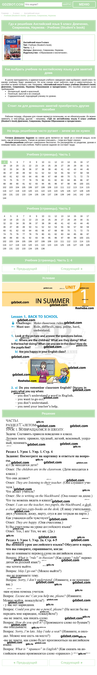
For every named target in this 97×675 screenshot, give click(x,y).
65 (36, 176)
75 (11, 180)
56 (68, 173)
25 (49, 166)
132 (17, 195)
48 (17, 173)
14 (68, 162)
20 (17, 166)
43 (75, 169)
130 (4, 195)
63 (24, 176)
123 (49, 191)
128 (81, 191)
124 (56, 191)
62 (17, 176)
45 (88, 169)
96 (56, 184)
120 (30, 191)
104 (17, 187)
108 (43, 187)
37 (36, 169)
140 (68, 195)
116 (4, 191)
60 (4, 176)
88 (4, 184)
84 (68, 180)
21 (24, 166)
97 (62, 184)
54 (56, 173)
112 (68, 187)
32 (4, 169)
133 (23, 195)
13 (62, 162)
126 (68, 191)
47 (11, 173)
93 (36, 184)
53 (49, 173)
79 (36, 180)
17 (88, 162)
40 (56, 169)
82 (56, 180)
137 (49, 195)
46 (4, 173)
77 (24, 180)
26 (56, 166)
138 (56, 195)
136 (43, 195)
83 (62, 180)
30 (81, 166)
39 (49, 169)
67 (49, 176)
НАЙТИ (67, 4)
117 (11, 191)
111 (62, 187)
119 (23, 191)
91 (24, 184)
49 (24, 173)
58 (81, 173)
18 (4, 166)
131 (11, 195)
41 (62, 169)
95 (49, 184)
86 (81, 180)
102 (4, 187)
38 (43, 169)
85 (75, 180)
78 (30, 180)
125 (62, 191)
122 (43, 191)
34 (17, 169)
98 (68, 184)
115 (88, 187)
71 (75, 176)
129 (88, 191)
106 (30, 187)
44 (81, 169)
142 (81, 195)
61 (11, 176)
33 (11, 169)
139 (62, 195)
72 (81, 176)
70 (68, 176)
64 (30, 176)
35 (24, 169)
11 (49, 162)
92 (30, 184)
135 (36, 195)
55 (62, 173)
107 (36, 187)
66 (43, 176)
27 (62, 166)
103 (11, 187)
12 (56, 162)
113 (75, 187)
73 (88, 176)
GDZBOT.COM (13, 4)
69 (62, 176)
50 (30, 173)
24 (43, 166)
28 (68, 166)
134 (30, 195)
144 (4, 198)
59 (88, 173)
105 (23, 187)
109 (49, 187)
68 (56, 176)
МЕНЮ (84, 4)
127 (75, 191)
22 (30, 166)
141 (75, 195)
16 (81, 162)
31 (88, 166)
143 (88, 195)
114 (81, 187)
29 (75, 166)
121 (36, 191)
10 (43, 162)
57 (75, 173)
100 (81, 184)
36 (30, 169)
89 (11, 184)
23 (36, 166)
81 (49, 180)
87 (88, 180)
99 (75, 184)
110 (56, 187)
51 (36, 173)
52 (43, 173)
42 (68, 169)
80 (43, 180)
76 (17, 180)
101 (88, 184)
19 (11, 166)
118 (17, 191)
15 (75, 162)
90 (17, 184)
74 (4, 180)
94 (43, 184)
